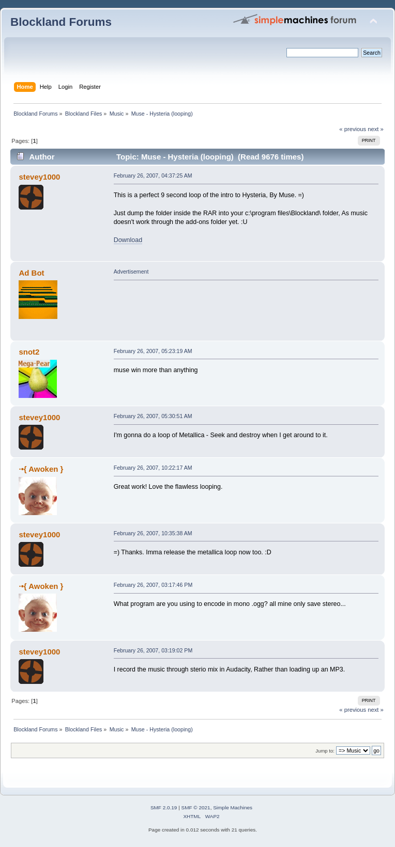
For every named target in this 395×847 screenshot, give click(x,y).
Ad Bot (31, 272)
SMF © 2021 (195, 807)
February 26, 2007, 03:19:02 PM (153, 650)
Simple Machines (232, 807)
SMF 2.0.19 (163, 807)
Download (128, 240)
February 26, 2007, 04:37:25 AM (153, 175)
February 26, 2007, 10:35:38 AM (153, 533)
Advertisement (131, 271)
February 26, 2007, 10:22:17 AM (153, 468)
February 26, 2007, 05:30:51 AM (153, 416)
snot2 (29, 351)
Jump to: (325, 751)
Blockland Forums (61, 21)
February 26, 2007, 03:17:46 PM (153, 585)
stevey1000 (39, 176)
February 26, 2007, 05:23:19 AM (153, 351)
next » (376, 129)
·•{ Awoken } (41, 469)
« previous (352, 129)
